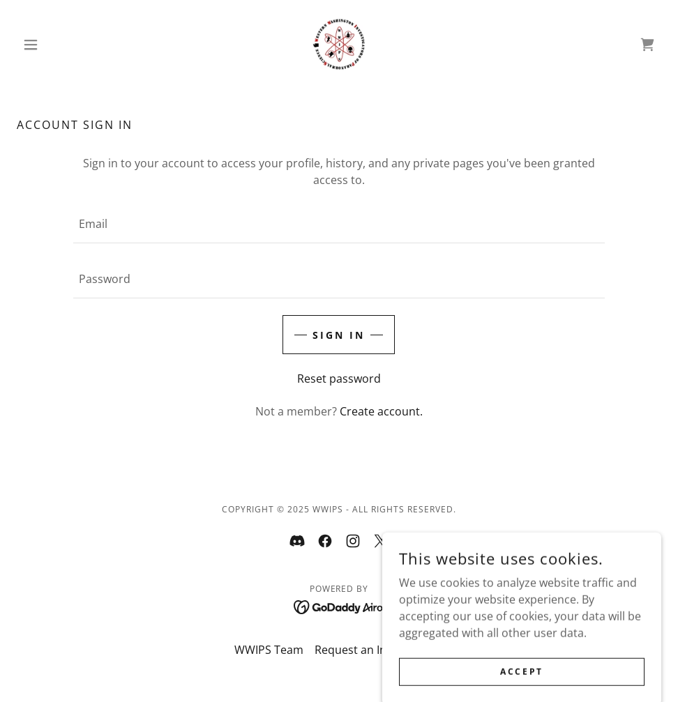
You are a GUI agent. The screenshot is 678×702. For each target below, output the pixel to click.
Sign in (338, 335)
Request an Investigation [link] (379, 649)
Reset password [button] (339, 378)
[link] (339, 45)
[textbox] (339, 224)
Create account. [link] (381, 411)
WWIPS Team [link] (268, 649)
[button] (65, 45)
